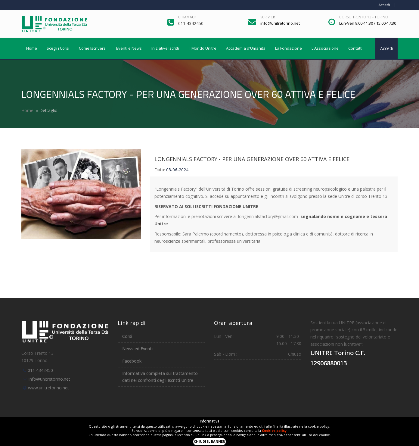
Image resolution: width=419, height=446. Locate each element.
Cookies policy (274, 430)
